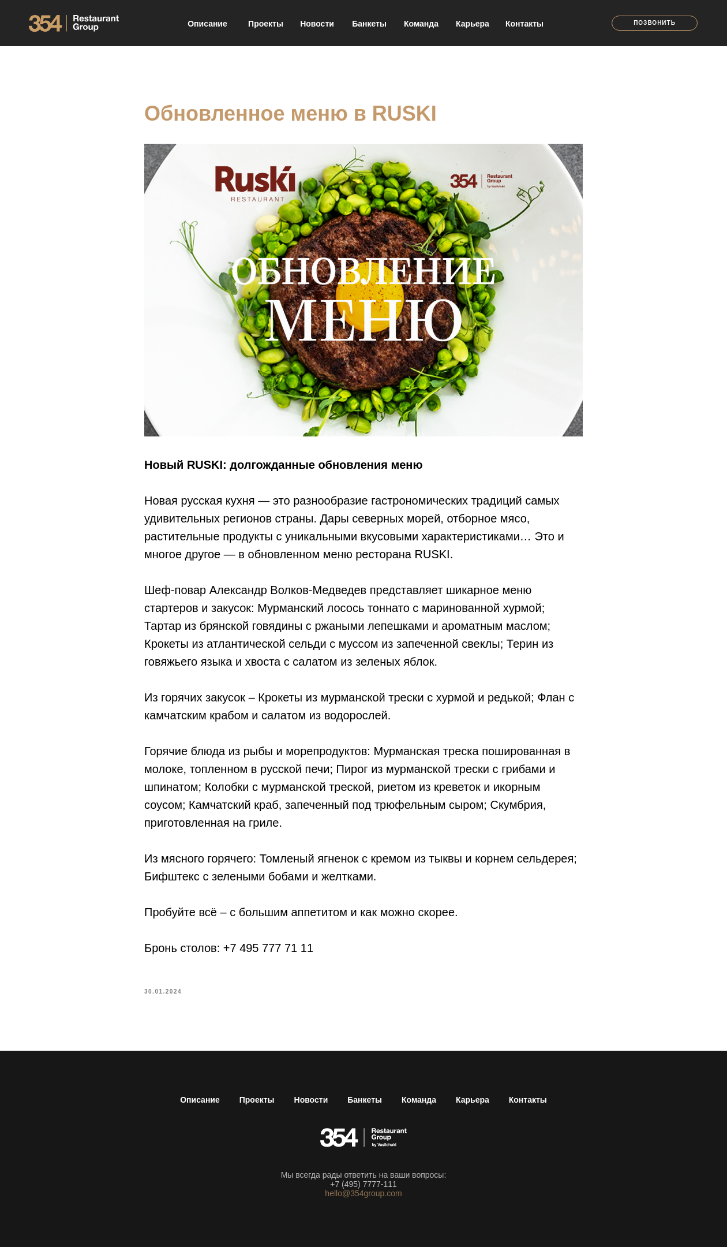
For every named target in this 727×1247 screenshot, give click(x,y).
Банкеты (364, 1099)
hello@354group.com (363, 1193)
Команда (419, 1099)
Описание (200, 1099)
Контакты (528, 1099)
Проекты (257, 1099)
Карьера (472, 1099)
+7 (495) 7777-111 (363, 1184)
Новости (311, 1099)
